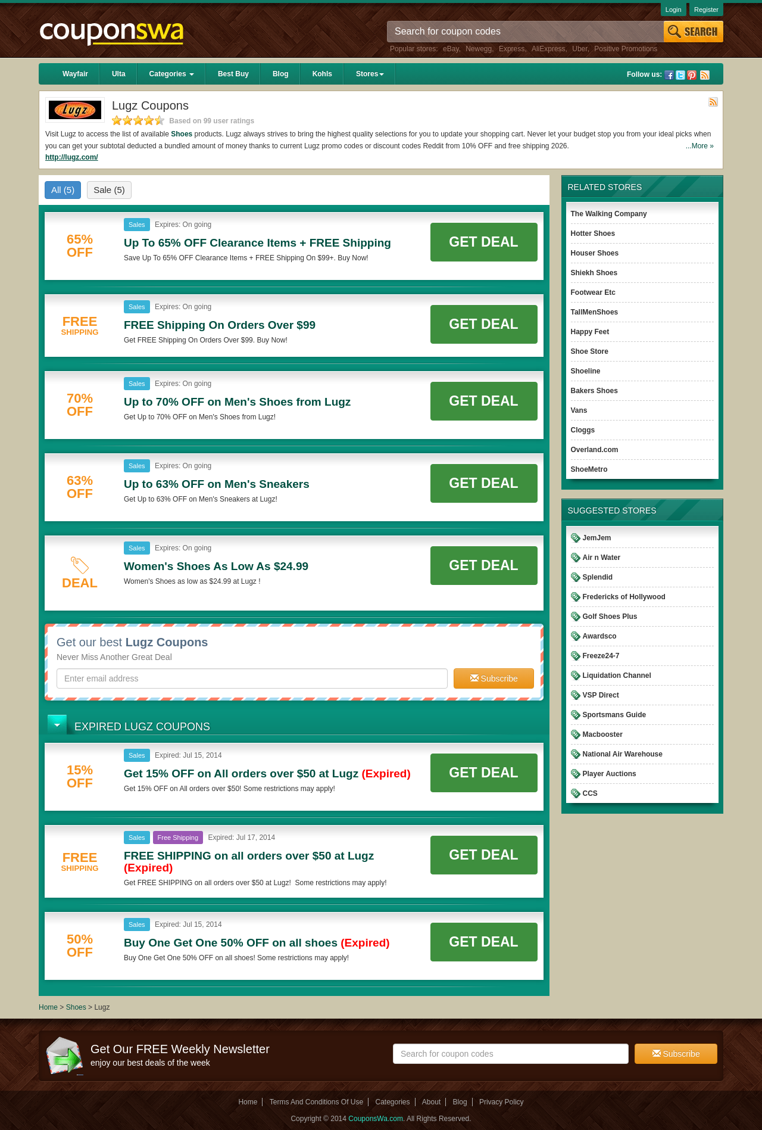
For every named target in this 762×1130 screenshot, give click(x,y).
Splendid (598, 577)
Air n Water (602, 557)
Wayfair (75, 74)
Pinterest (692, 75)
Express (511, 49)
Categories (171, 74)
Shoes (181, 134)
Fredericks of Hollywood (624, 597)
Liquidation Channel (617, 675)
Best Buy (233, 74)
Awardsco (600, 636)
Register (706, 9)
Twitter (680, 75)
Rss (705, 75)
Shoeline (586, 371)
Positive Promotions (625, 49)
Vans (579, 410)
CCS (590, 793)
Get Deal (483, 242)
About (431, 1102)
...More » (700, 146)
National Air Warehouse (623, 754)
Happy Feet (590, 332)
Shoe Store (589, 351)
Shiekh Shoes (594, 273)
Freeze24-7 (601, 656)
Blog (281, 74)
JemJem (597, 538)
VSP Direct (601, 695)
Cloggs (583, 430)
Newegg (479, 49)
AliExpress (549, 49)
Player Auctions (609, 774)
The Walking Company (609, 214)
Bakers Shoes (594, 391)
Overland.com (595, 450)
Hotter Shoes (593, 233)
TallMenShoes (595, 312)
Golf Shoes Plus (610, 616)
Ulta (119, 74)
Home (48, 1007)
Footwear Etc (593, 292)
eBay (450, 49)
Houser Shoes (595, 253)
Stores (370, 74)
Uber (579, 49)
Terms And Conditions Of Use (316, 1102)
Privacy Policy (501, 1102)
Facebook (669, 75)
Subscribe (494, 678)
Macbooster (603, 734)
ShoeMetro (589, 469)
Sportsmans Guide (615, 715)
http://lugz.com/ (71, 157)
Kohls (322, 74)
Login (674, 9)
